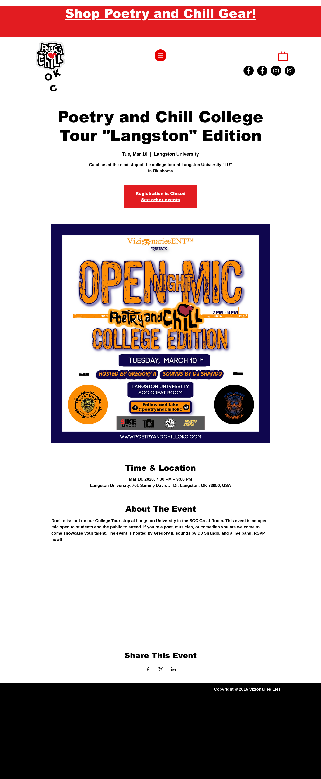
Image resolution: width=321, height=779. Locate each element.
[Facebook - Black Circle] (248, 71)
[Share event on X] (160, 669)
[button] (160, 55)
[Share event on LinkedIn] (173, 669)
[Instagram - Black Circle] (276, 71)
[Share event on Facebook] (147, 669)
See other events (160, 199)
